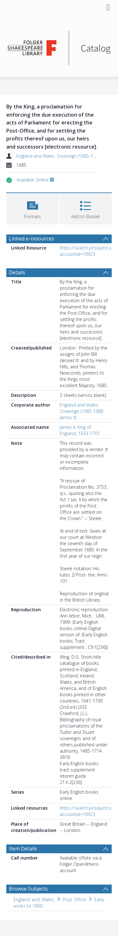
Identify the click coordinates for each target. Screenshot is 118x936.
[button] (32, 208)
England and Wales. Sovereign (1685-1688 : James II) (82, 411)
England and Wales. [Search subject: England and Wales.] (34, 899)
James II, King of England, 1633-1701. (80, 430)
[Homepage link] (59, 46)
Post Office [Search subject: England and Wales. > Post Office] (74, 899)
